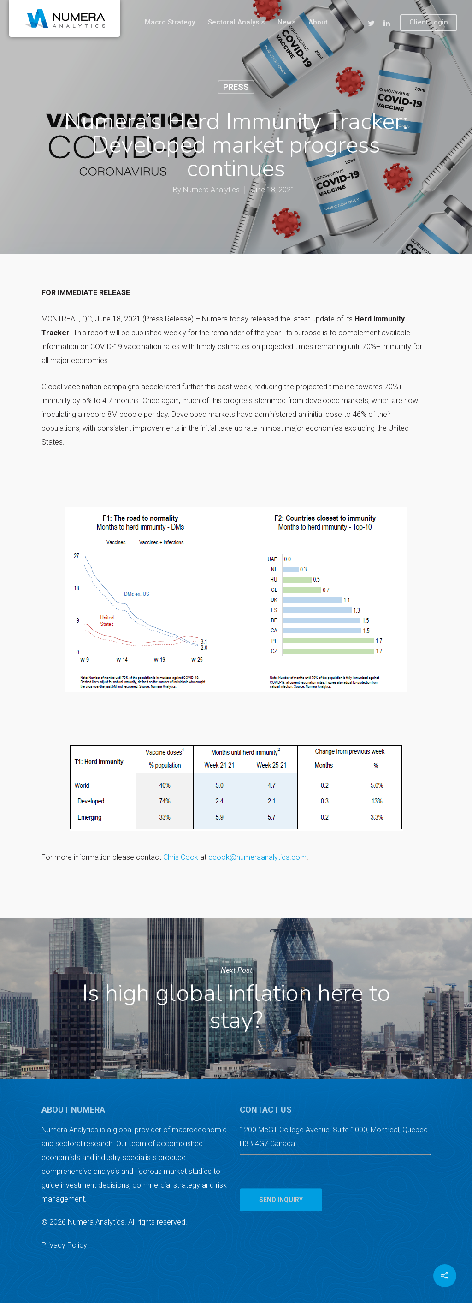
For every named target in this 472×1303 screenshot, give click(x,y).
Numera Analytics (211, 189)
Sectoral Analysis (236, 22)
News (286, 22)
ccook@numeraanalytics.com (257, 857)
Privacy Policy (64, 1245)
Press (236, 87)
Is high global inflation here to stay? (236, 998)
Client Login (428, 22)
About (318, 22)
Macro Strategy (170, 22)
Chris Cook (180, 857)
